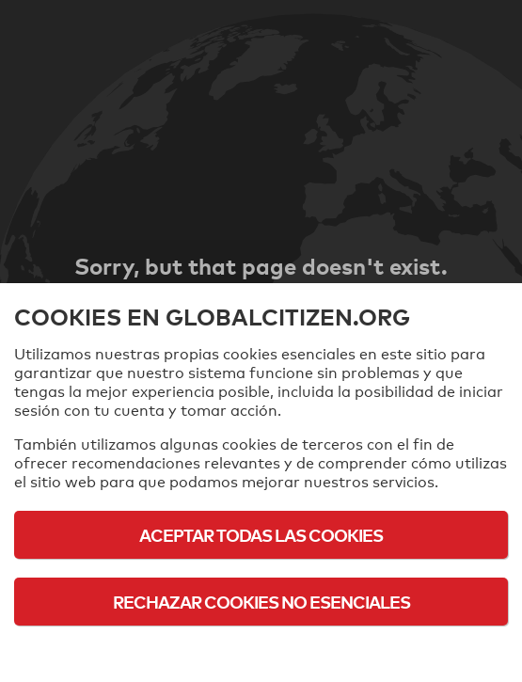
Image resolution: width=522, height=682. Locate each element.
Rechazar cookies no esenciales (261, 601)
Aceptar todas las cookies (261, 535)
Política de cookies (261, 653)
